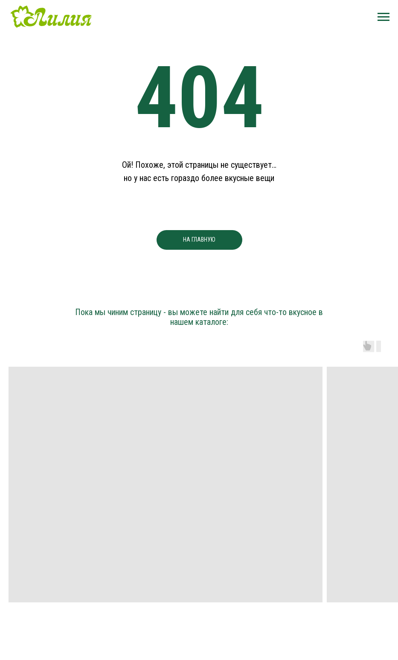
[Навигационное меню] (383, 17)
